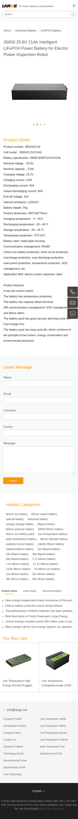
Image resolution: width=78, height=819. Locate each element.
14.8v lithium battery (18, 569)
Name (7, 377)
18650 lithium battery (51, 529)
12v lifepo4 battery (48, 549)
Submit (13, 480)
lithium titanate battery (54, 539)
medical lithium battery (20, 549)
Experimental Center (14, 767)
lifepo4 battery (46, 524)
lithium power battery (44, 514)
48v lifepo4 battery (17, 558)
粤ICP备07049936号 (52, 808)
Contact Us (9, 739)
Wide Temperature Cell (52, 746)
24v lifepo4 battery (17, 554)
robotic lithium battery (51, 544)
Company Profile (12, 719)
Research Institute (13, 746)
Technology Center (13, 753)
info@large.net (17, 710)
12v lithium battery (17, 574)
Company (10, 410)
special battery (15, 519)
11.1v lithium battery (45, 564)
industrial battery (38, 519)
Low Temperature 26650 (53, 725)
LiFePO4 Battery (51, 30)
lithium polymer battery (20, 529)
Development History (14, 725)
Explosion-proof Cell (50, 753)
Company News (12, 732)
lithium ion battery (17, 514)
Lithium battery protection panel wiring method (33, 605)
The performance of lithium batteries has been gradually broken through (39, 611)
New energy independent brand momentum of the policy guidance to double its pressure (40, 600)
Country (8, 426)
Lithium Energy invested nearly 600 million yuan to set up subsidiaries (38, 621)
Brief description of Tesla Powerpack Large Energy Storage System (36, 616)
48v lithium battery (43, 579)
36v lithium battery (17, 579)
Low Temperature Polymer (54, 739)
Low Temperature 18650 (53, 719)
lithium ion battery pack (20, 534)
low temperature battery (52, 534)
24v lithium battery (43, 574)
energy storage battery (20, 524)
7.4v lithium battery (17, 564)
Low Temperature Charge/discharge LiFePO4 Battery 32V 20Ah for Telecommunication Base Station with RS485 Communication (58, 683)
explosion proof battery (20, 544)
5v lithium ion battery (47, 569)
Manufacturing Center (15, 760)
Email (7, 393)
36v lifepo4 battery (43, 554)
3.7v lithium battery (44, 558)
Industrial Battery (25, 30)
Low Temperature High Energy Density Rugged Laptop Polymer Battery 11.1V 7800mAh (17, 683)
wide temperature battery (21, 539)
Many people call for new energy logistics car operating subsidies (39, 626)
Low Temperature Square (53, 732)
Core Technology (12, 774)
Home (7, 30)
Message (9, 443)
